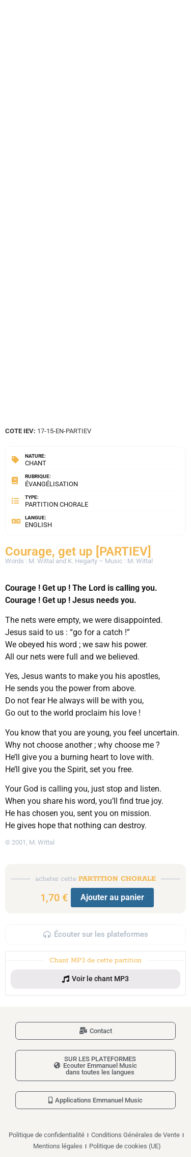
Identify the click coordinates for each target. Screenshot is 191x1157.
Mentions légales (58, 1146)
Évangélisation (51, 484)
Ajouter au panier (112, 897)
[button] (95, 979)
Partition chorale (56, 504)
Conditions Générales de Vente (135, 1135)
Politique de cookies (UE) (125, 1146)
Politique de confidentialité (47, 1135)
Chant (35, 463)
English (38, 525)
